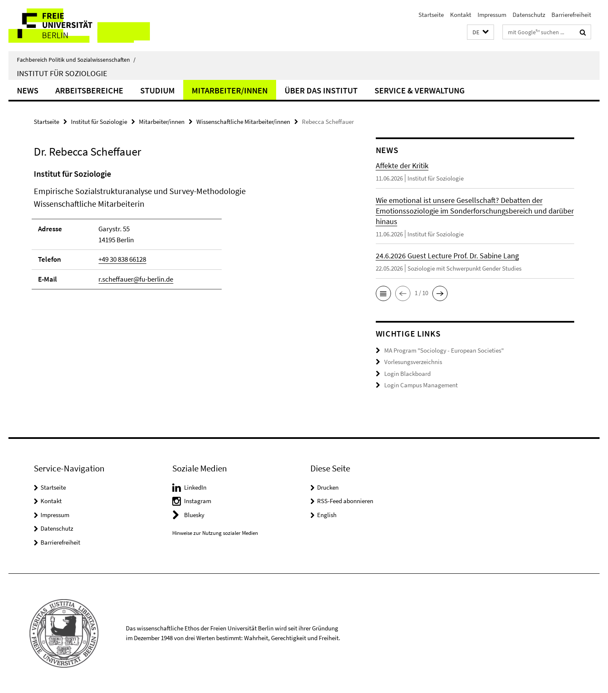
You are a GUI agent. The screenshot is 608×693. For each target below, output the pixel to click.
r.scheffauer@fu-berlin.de (135, 279)
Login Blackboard (407, 374)
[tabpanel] (189, 232)
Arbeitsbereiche (89, 90)
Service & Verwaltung (420, 90)
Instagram (197, 501)
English (327, 515)
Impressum (492, 15)
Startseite (431, 15)
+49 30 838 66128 (122, 259)
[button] (480, 32)
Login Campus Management (421, 385)
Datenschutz (529, 15)
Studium (157, 90)
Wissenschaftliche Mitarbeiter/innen (243, 122)
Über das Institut (321, 90)
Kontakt (460, 15)
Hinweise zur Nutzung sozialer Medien (215, 533)
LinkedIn (195, 487)
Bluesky (194, 515)
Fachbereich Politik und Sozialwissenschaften (76, 60)
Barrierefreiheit (571, 15)
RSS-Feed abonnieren (345, 501)
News (27, 90)
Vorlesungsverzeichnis (413, 362)
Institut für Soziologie (62, 73)
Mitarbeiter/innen (230, 90)
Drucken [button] (328, 487)
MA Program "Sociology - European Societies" (444, 350)
